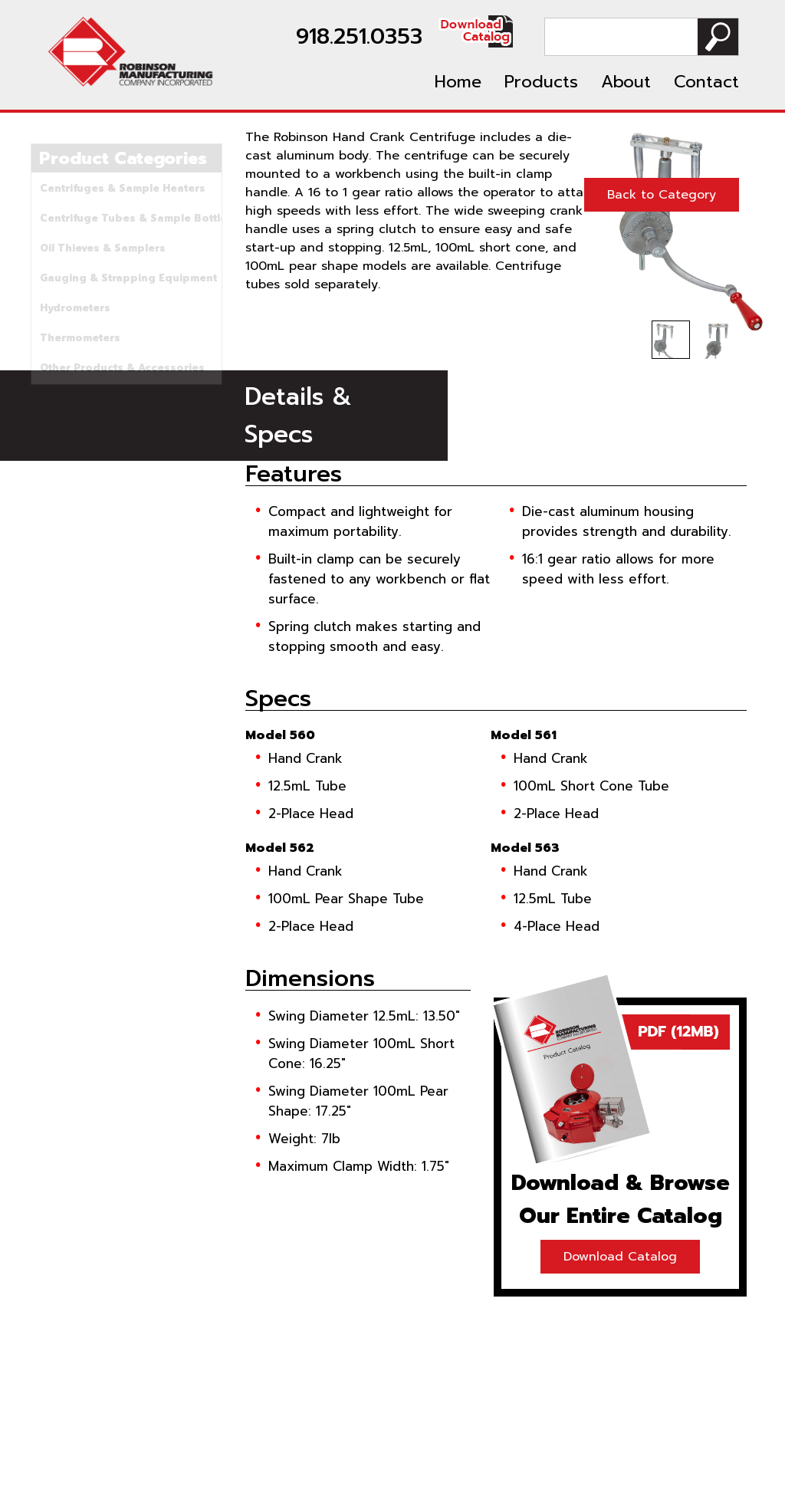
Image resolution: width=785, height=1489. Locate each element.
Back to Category (661, 195)
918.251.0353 (359, 36)
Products (541, 81)
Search (718, 37)
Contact (706, 81)
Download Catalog (620, 1256)
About (626, 81)
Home (458, 81)
